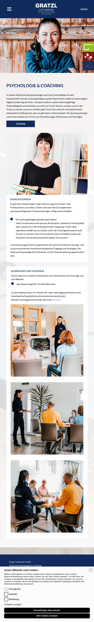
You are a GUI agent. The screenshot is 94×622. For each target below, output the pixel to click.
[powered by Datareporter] (90, 571)
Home (83, 9)
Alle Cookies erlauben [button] (47, 616)
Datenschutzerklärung (13, 584)
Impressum (28, 584)
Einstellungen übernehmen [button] (47, 610)
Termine (20, 124)
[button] (13, 604)
